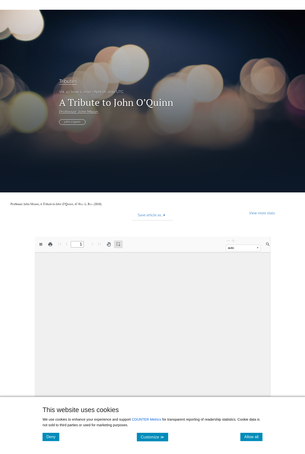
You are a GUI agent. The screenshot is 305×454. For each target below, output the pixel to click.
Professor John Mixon (78, 112)
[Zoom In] (233, 240)
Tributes (68, 81)
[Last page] (99, 244)
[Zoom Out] (228, 240)
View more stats (262, 213)
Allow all (253, 437)
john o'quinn (72, 122)
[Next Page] (92, 244)
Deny (52, 437)
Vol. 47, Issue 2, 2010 (75, 92)
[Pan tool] (108, 244)
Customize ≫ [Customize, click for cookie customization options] (154, 437)
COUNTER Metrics (146, 419)
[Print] (50, 244)
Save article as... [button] (151, 215)
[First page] (60, 244)
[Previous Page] (67, 244)
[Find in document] (267, 244)
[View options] (41, 244)
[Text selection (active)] (118, 244)
